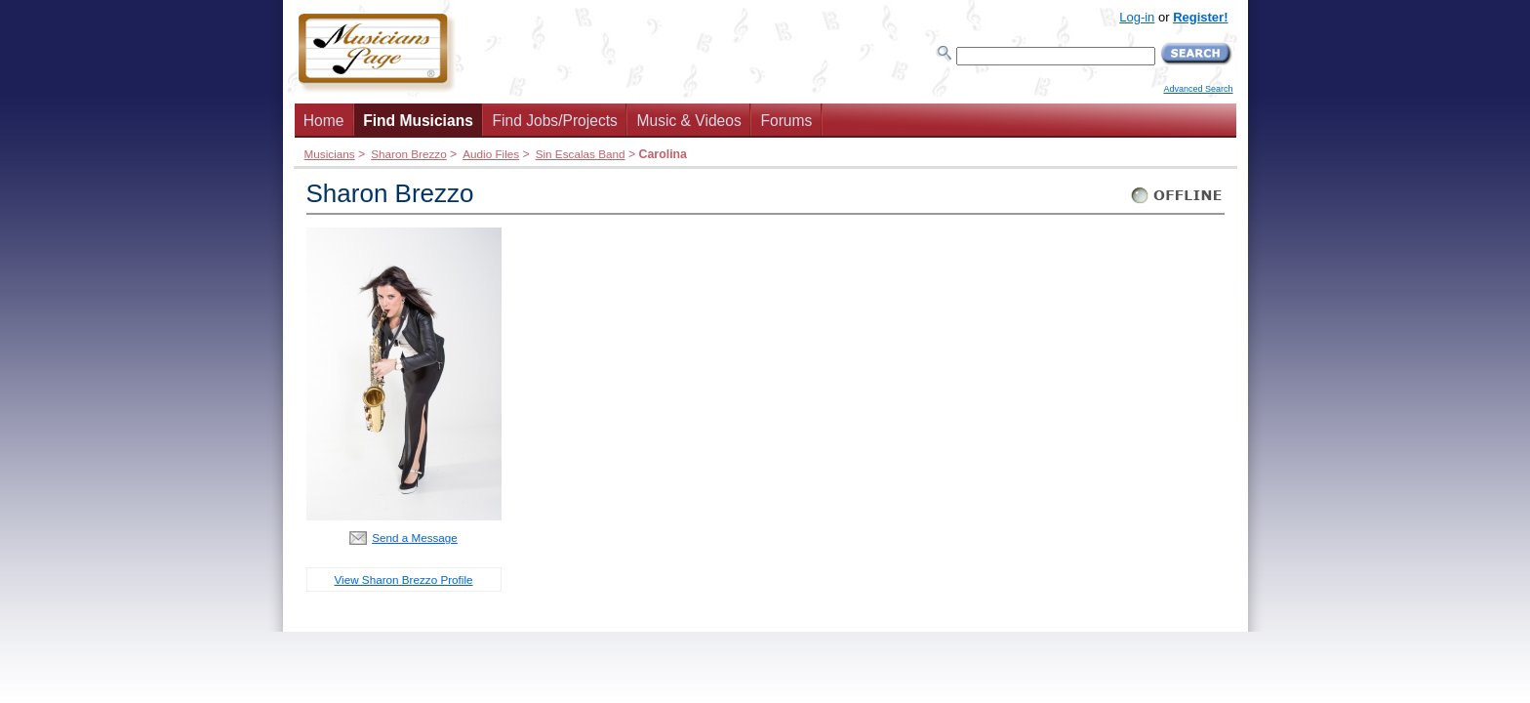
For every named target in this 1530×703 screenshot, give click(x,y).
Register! (1200, 17)
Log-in (1136, 17)
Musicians (329, 153)
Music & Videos (689, 120)
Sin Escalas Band (580, 153)
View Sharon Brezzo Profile (403, 579)
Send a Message (415, 537)
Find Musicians (418, 120)
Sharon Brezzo (409, 153)
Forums (786, 120)
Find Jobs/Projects (555, 120)
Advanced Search (1197, 89)
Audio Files (491, 153)
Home (323, 120)
